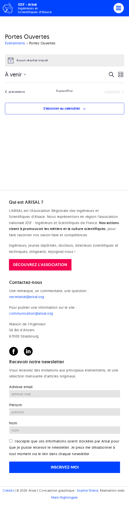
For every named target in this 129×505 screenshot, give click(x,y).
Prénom (15, 405)
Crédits (8, 490)
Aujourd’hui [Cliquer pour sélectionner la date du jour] (64, 91)
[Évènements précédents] (15, 92)
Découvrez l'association (40, 264)
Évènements (15, 43)
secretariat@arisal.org (26, 297)
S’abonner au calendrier (61, 108)
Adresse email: (21, 387)
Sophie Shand (87, 490)
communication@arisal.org (31, 313)
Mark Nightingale (64, 497)
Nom (13, 423)
